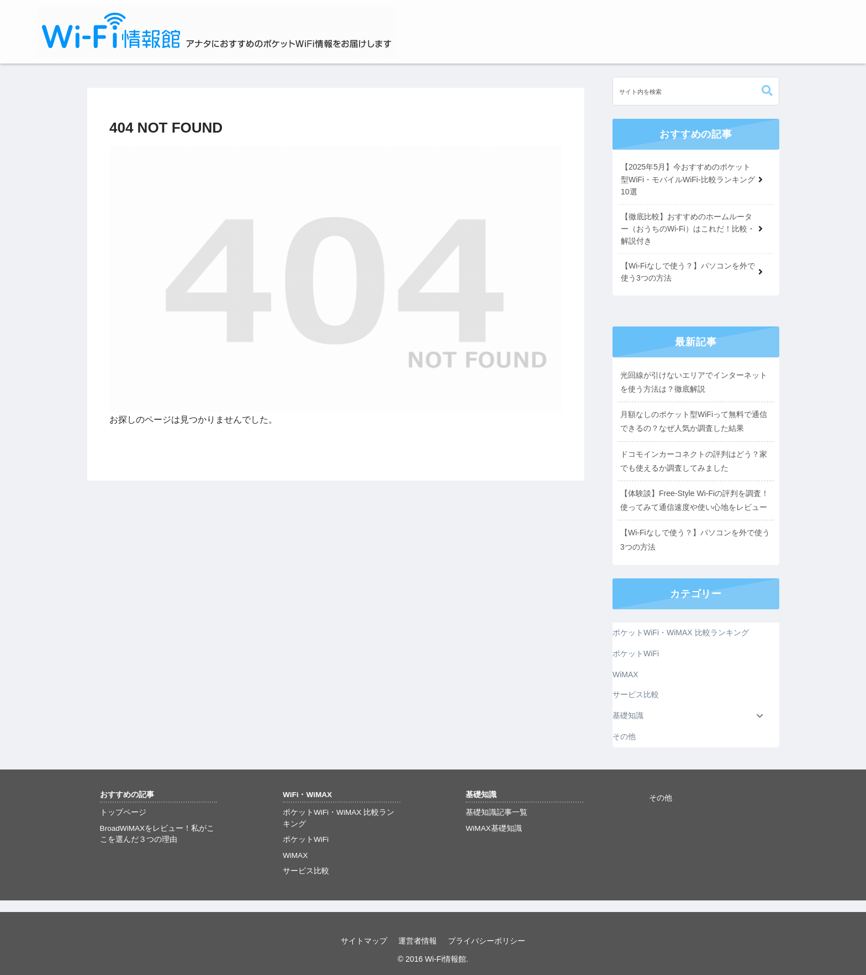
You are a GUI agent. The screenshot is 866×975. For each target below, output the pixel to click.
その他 (660, 798)
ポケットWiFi (306, 839)
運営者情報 (417, 940)
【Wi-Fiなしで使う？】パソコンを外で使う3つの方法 (695, 539)
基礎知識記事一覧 (496, 812)
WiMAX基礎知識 (493, 828)
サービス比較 (306, 871)
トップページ (123, 812)
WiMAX (295, 855)
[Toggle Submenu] (760, 715)
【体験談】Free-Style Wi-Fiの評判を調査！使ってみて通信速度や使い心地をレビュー (694, 500)
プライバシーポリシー (486, 940)
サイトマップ (364, 940)
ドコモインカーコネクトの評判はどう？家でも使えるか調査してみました (693, 461)
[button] (767, 91)
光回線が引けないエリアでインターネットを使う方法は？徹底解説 (693, 382)
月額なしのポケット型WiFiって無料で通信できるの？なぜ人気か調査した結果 (693, 421)
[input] (696, 91)
